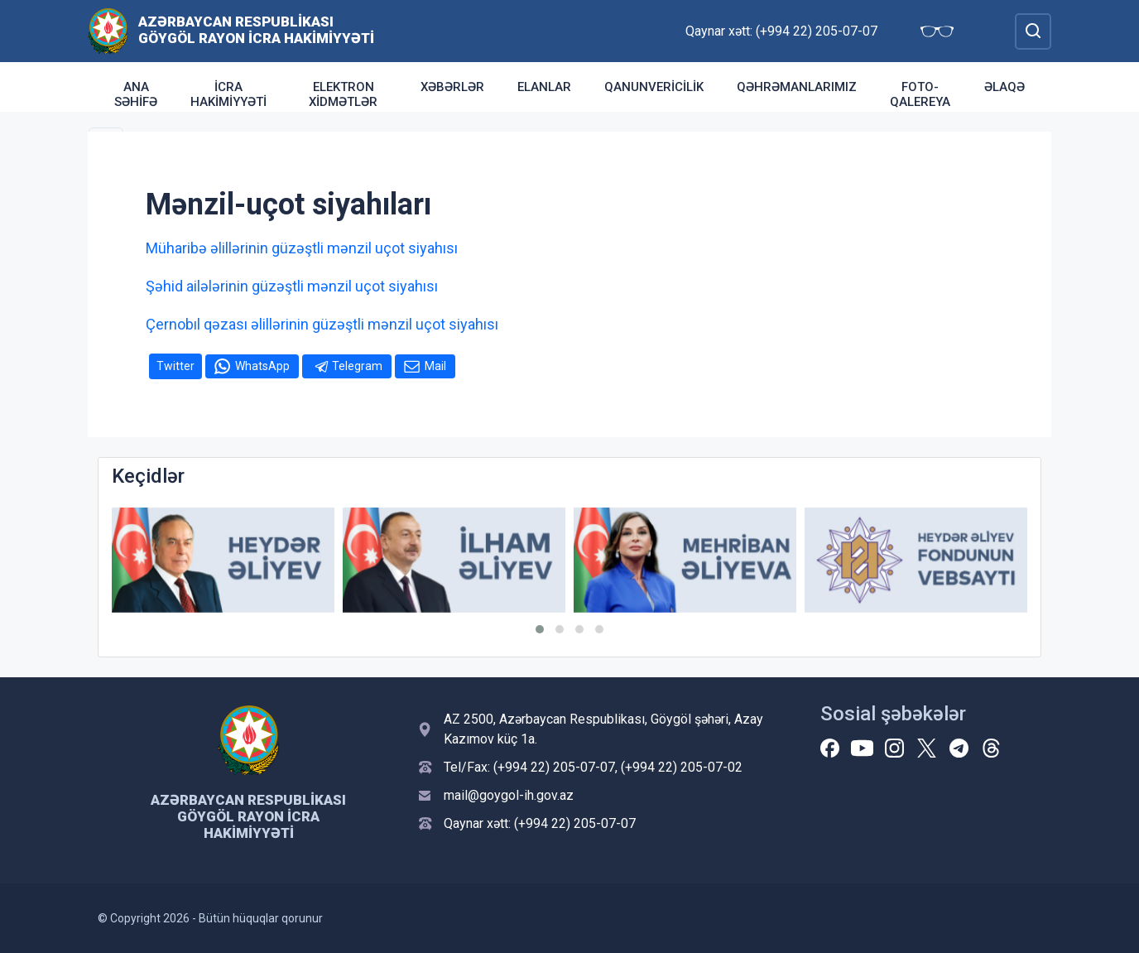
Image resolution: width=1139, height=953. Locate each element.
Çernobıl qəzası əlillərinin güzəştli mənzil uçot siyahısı (322, 324)
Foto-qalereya (920, 94)
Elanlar (544, 86)
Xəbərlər (452, 86)
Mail (435, 366)
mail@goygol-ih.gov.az (509, 795)
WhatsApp (262, 366)
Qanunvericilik (654, 86)
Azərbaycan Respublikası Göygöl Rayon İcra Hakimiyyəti (256, 29)
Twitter (175, 366)
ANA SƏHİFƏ (135, 94)
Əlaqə (1004, 86)
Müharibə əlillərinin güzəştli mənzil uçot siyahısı (302, 248)
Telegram (357, 366)
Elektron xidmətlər (343, 94)
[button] (540, 629)
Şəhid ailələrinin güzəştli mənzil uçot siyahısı (292, 286)
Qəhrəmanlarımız (797, 86)
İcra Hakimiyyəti (228, 94)
